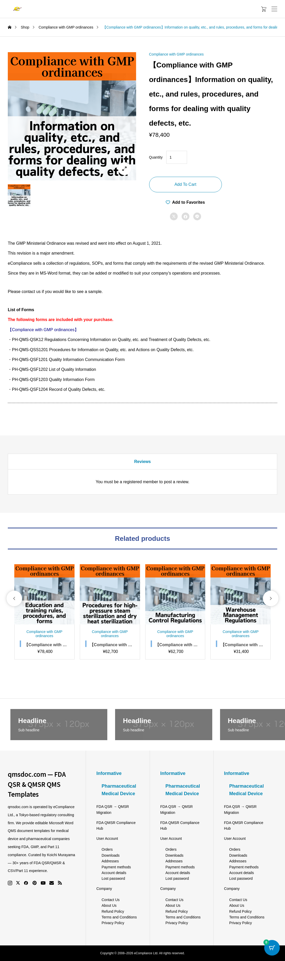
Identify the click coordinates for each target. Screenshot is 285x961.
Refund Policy (113, 911)
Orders (107, 849)
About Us (109, 905)
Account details (114, 873)
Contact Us (111, 900)
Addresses (110, 861)
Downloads (111, 855)
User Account (107, 838)
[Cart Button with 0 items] (272, 948)
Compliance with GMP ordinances (176, 54)
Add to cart (185, 184)
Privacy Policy (113, 923)
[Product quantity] (176, 157)
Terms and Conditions (119, 917)
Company (104, 889)
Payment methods (116, 867)
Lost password (113, 878)
